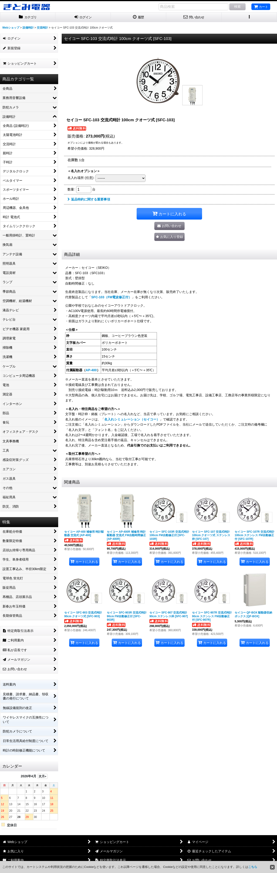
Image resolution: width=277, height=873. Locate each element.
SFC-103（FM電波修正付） (111, 297)
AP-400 (91, 370)
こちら (252, 867)
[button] (249, 17)
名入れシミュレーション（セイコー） (132, 419)
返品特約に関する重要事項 (89, 199)
